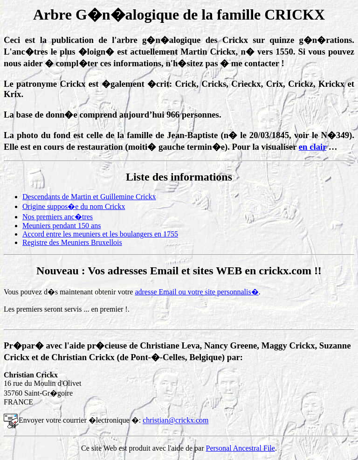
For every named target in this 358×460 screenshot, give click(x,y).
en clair (312, 147)
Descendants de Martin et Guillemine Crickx (89, 197)
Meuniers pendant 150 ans (61, 226)
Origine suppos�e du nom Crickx (73, 206)
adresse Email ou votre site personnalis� (196, 292)
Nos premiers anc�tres (57, 217)
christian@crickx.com (175, 421)
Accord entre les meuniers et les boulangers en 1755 (100, 234)
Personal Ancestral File (240, 448)
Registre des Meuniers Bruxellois (72, 242)
